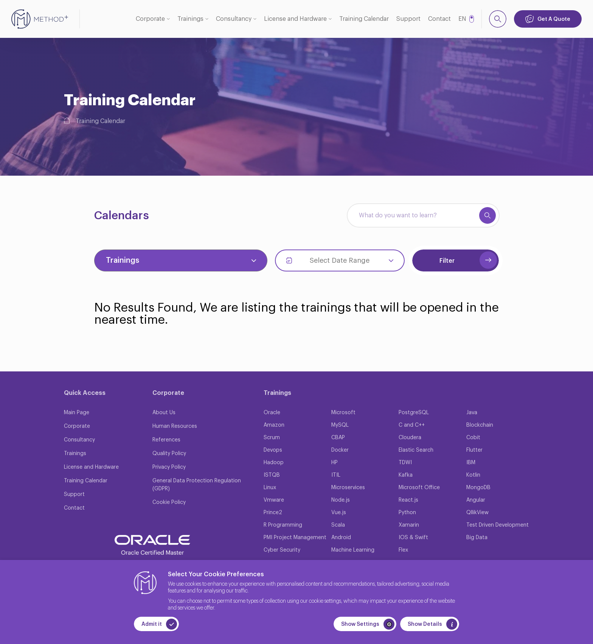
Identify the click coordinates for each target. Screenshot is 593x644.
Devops (273, 450)
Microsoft (343, 412)
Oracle (272, 412)
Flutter (474, 450)
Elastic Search (416, 450)
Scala (338, 525)
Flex (403, 550)
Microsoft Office (419, 487)
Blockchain (479, 425)
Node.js (340, 500)
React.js (408, 500)
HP (334, 462)
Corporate (150, 19)
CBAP (338, 437)
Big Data (476, 537)
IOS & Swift (413, 537)
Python (407, 512)
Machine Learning (352, 550)
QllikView (477, 512)
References (166, 440)
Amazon (274, 425)
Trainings (190, 19)
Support (408, 19)
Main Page (76, 412)
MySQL (340, 425)
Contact (439, 19)
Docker (340, 450)
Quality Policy (169, 453)
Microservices (348, 487)
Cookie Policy (169, 502)
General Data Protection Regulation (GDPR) (196, 484)
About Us (163, 412)
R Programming (283, 525)
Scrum (272, 437)
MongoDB (478, 487)
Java (471, 412)
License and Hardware (295, 19)
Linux (270, 487)
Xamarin (409, 525)
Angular (475, 500)
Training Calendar (364, 19)
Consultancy (233, 19)
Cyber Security (282, 550)
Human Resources (174, 426)
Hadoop (274, 462)
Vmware (274, 500)
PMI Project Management (295, 537)
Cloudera (410, 437)
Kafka (406, 475)
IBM (470, 462)
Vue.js (338, 512)
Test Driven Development (497, 525)
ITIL (335, 475)
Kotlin (473, 475)
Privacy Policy (169, 467)
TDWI (405, 462)
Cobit (473, 437)
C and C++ (412, 425)
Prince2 (273, 512)
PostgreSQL (414, 412)
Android (341, 537)
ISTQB (272, 475)
